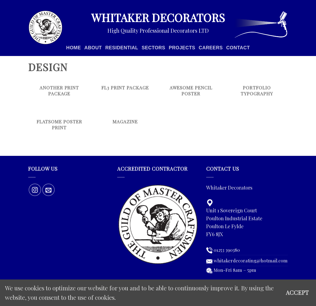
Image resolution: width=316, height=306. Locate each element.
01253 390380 (227, 250)
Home (73, 47)
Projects (182, 47)
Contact (238, 47)
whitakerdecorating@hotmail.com (251, 260)
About (93, 47)
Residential (121, 47)
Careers (211, 47)
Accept (297, 292)
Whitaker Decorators (158, 17)
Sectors (153, 47)
